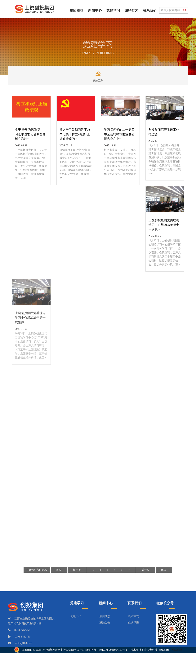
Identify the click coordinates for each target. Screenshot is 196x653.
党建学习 (113, 10)
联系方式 (133, 616)
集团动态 (104, 616)
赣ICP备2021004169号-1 (113, 649)
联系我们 (150, 10)
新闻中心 (95, 10)
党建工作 (98, 75)
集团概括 (76, 10)
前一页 (77, 569)
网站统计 (177, 649)
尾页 (163, 569)
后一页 (145, 569)
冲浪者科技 (150, 649)
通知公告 (104, 622)
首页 (58, 569)
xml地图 (164, 649)
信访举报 (133, 622)
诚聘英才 (131, 10)
